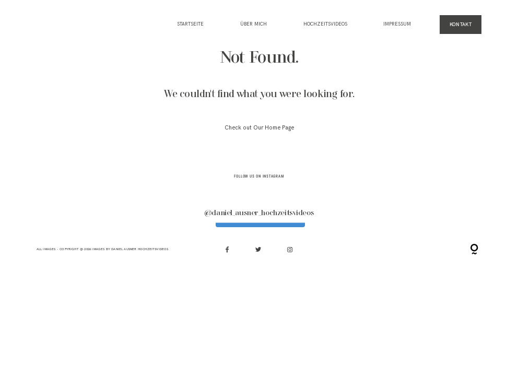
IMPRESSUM (397, 24)
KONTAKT (461, 24)
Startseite (190, 24)
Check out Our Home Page (259, 127)
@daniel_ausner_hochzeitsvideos (259, 213)
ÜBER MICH (253, 24)
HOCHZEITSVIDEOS (325, 24)
